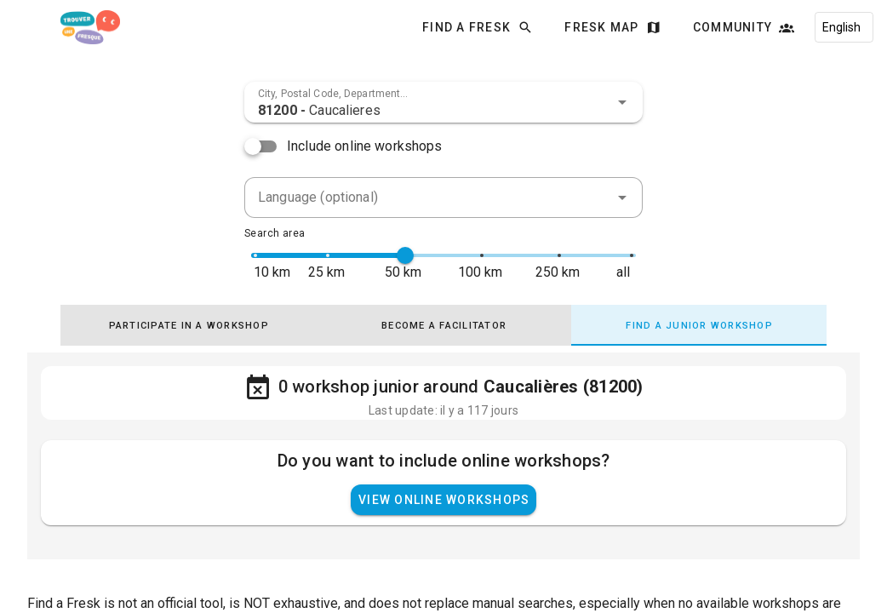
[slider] (405, 255)
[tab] (188, 325)
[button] (622, 102)
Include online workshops (365, 146)
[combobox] (443, 102)
